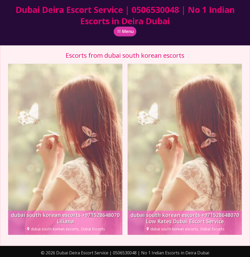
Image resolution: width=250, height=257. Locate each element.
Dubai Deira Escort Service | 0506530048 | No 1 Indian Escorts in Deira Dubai (125, 15)
